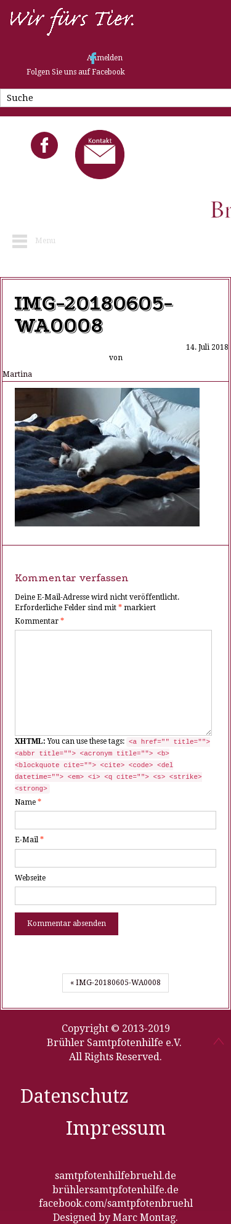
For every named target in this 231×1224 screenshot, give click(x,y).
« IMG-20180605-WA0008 (115, 982)
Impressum (116, 1128)
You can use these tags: (112, 765)
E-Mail (29, 839)
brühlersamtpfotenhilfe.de (115, 1190)
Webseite (30, 878)
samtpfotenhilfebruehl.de (115, 1176)
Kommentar (39, 621)
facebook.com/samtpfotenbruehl (116, 1203)
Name (28, 802)
